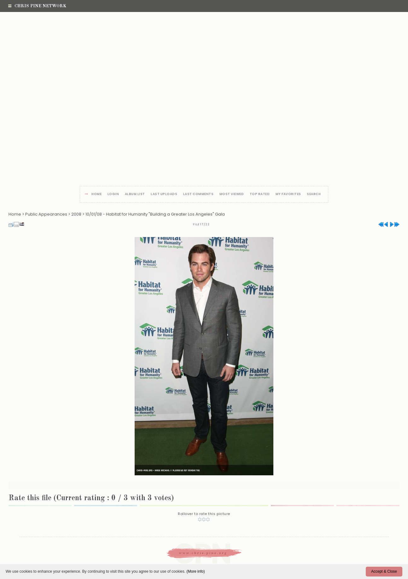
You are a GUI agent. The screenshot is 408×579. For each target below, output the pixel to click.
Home (96, 194)
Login (113, 194)
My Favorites (288, 194)
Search (314, 194)
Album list (135, 194)
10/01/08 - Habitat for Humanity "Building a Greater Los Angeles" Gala (155, 214)
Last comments (198, 194)
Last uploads (164, 194)
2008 (76, 214)
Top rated (260, 194)
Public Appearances (46, 214)
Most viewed (231, 194)
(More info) (195, 571)
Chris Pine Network (37, 6)
